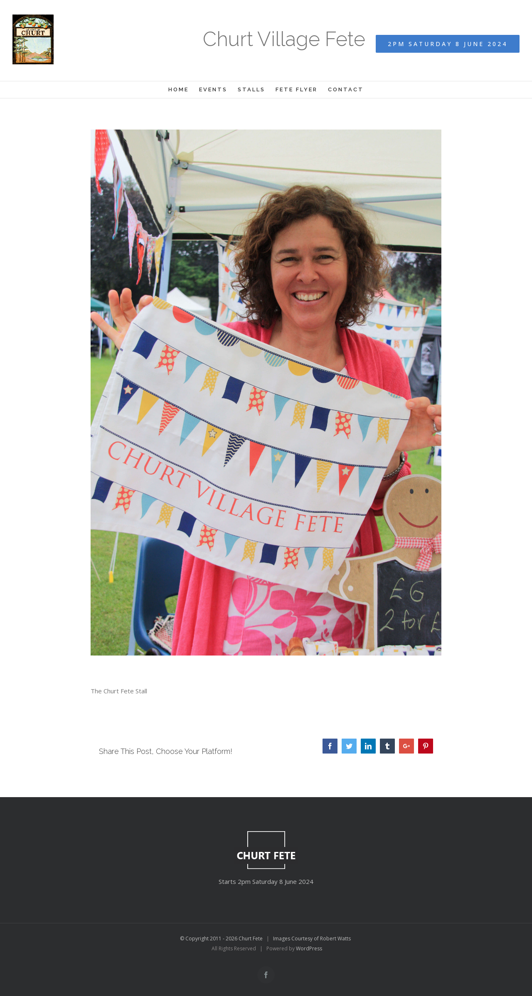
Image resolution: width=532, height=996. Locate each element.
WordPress (309, 948)
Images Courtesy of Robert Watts (312, 938)
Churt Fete (251, 938)
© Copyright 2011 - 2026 (209, 938)
